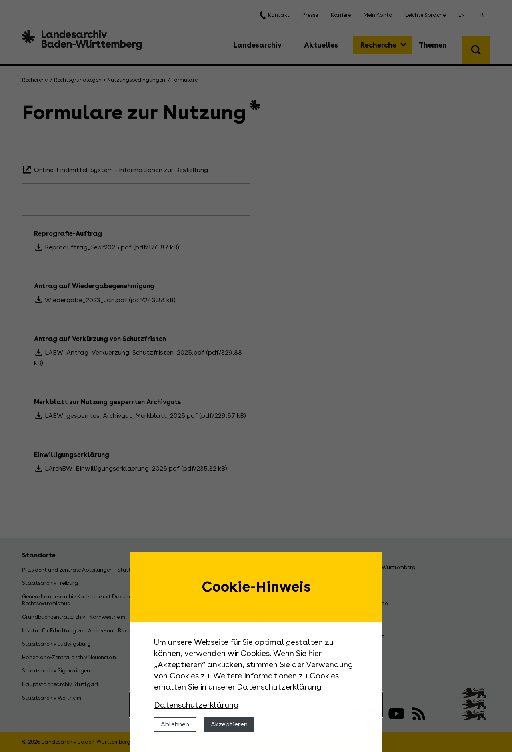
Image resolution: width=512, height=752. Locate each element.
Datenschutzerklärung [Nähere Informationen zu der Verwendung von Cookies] (196, 705)
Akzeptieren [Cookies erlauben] (229, 724)
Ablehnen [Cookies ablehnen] (175, 724)
